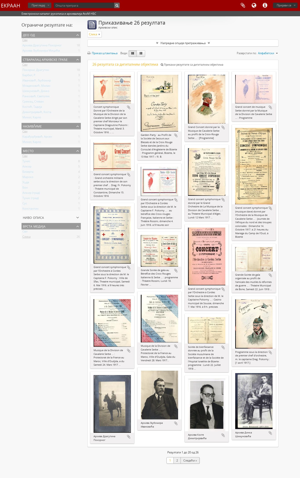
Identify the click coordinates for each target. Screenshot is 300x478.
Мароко (27, 178)
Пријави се (284, 5)
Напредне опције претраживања (183, 43)
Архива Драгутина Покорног (42, 46)
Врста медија (34, 226)
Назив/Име (32, 126)
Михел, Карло (31, 118)
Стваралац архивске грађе (45, 59)
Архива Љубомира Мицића (41, 51)
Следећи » (190, 460)
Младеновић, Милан (36, 86)
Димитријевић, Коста (36, 113)
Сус (24, 204)
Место (28, 150)
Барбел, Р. (29, 76)
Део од (29, 35)
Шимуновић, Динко (35, 92)
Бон (25, 188)
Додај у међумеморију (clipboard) (129, 107)
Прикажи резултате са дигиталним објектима (192, 64)
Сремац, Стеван (33, 102)
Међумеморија (242, 5)
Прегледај (38, 5)
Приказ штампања (102, 53)
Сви (24, 41)
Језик (253, 5)
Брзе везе (264, 5)
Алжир (26, 167)
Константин (30, 209)
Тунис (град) (30, 199)
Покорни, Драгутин (35, 71)
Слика (26, 237)
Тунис (26, 162)
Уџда (25, 183)
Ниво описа (33, 217)
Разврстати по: (247, 53)
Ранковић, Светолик (36, 97)
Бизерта (27, 172)
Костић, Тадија (32, 108)
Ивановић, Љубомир (36, 81)
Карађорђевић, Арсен (37, 137)
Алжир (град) (31, 194)
